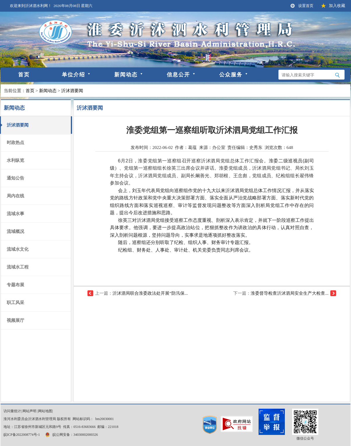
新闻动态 (126, 75)
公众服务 (231, 75)
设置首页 (305, 5)
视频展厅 (15, 320)
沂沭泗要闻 (72, 90)
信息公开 (178, 75)
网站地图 (45, 411)
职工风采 (15, 302)
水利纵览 (15, 160)
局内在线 (15, 196)
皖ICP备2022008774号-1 (21, 435)
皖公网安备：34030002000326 (71, 435)
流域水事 (15, 213)
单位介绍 (73, 75)
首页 (24, 75)
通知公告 (15, 178)
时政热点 (15, 142)
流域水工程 (18, 267)
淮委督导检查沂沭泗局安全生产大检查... (289, 293)
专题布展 (15, 284)
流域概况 (15, 231)
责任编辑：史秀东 (244, 147)
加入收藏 (337, 5)
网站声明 (29, 411)
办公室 (218, 147)
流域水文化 (18, 249)
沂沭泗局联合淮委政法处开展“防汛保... (150, 293)
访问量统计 (12, 411)
